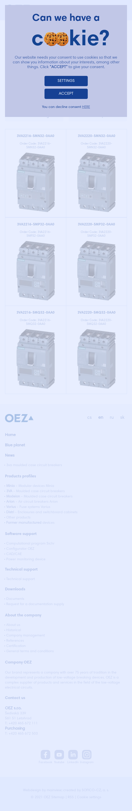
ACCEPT (66, 94)
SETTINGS (66, 81)
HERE (86, 107)
